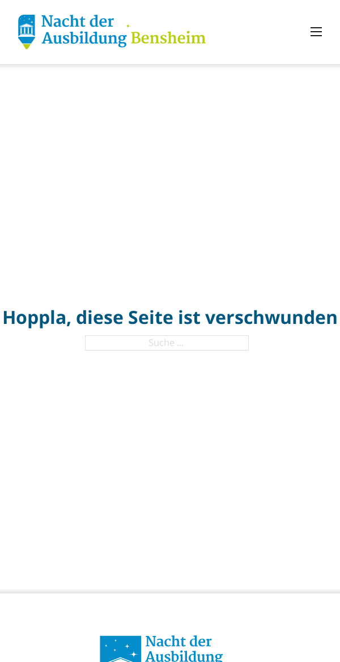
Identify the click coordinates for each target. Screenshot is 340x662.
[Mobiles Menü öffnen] (316, 31)
